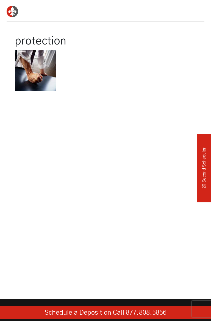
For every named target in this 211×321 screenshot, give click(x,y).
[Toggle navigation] (198, 9)
